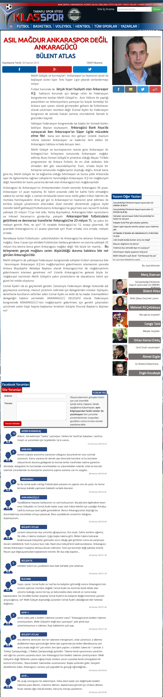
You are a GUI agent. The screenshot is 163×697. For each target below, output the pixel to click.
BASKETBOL (42, 26)
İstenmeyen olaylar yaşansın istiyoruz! (130, 252)
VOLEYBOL (63, 26)
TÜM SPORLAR (105, 26)
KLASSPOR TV (149, 31)
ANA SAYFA (63, 4)
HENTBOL (83, 26)
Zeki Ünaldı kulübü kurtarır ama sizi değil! (131, 240)
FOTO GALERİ (115, 4)
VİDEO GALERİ (130, 4)
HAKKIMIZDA (76, 4)
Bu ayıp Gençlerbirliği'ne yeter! (126, 260)
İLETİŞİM (157, 4)
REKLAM (103, 4)
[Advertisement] (16, 122)
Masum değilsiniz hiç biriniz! (126, 244)
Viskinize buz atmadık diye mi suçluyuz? (131, 248)
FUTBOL (23, 26)
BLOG (95, 4)
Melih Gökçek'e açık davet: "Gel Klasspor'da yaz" (135, 256)
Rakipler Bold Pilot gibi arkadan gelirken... (131, 223)
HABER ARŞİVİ (145, 4)
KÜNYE (87, 4)
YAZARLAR (129, 26)
